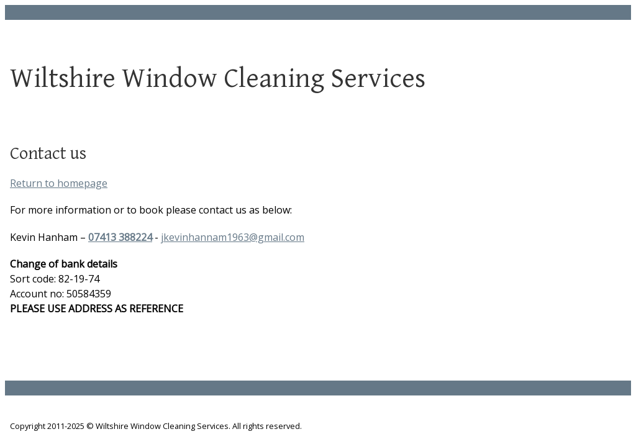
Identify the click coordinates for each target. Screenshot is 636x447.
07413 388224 (120, 237)
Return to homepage (58, 183)
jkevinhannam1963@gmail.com (232, 237)
